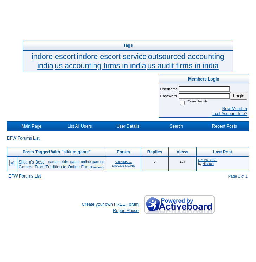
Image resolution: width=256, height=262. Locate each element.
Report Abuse (126, 210)
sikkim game (69, 162)
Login (238, 95)
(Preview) (96, 167)
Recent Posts (224, 126)
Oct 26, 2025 (207, 160)
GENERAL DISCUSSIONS (123, 163)
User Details (127, 126)
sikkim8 (208, 164)
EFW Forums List (23, 138)
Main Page (31, 126)
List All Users (80, 126)
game (53, 162)
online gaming (92, 162)
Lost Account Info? (229, 113)
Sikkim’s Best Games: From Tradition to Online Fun (53, 165)
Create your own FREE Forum (110, 204)
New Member (234, 108)
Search (176, 126)
